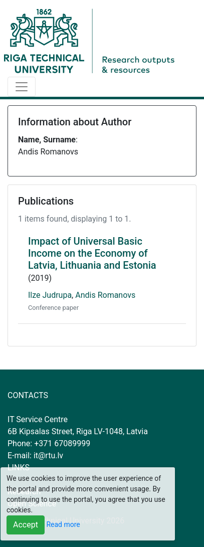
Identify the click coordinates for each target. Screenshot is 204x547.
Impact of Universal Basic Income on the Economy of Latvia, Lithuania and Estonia (92, 253)
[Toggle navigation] (22, 87)
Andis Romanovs (105, 295)
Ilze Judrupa (50, 295)
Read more (63, 524)
